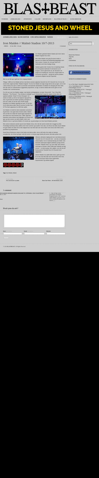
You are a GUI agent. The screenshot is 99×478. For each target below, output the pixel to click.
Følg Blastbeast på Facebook (79, 72)
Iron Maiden (9, 173)
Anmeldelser (15, 19)
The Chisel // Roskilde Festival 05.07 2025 (82, 84)
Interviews (28, 19)
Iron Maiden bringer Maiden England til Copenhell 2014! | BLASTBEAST (22, 193)
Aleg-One (71, 56)
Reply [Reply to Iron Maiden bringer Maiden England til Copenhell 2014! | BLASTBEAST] (1, 199)
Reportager (47, 19)
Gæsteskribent (72, 60)
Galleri (37, 19)
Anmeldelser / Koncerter (16, 37)
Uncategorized (38, 37)
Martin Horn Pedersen (74, 55)
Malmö (15, 173)
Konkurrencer (75, 19)
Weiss (50, 37)
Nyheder (5, 19)
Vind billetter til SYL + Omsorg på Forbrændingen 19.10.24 (79, 86)
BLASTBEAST (11, 246)
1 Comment (63, 46)
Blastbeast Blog (60, 19)
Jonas (70, 93)
